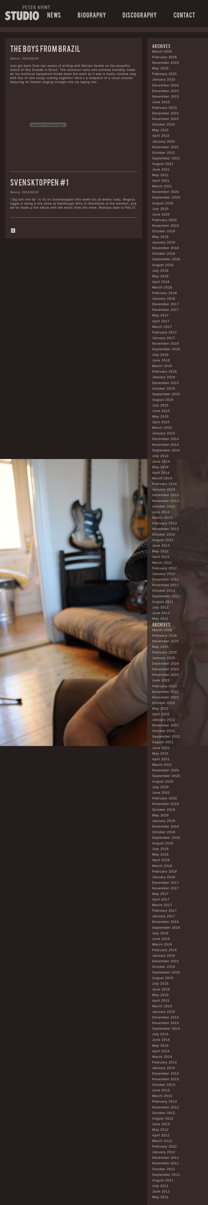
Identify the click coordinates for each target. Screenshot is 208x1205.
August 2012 (163, 540)
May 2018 (160, 276)
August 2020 (163, 203)
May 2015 (160, 416)
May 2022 (160, 130)
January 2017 (163, 338)
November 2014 (165, 445)
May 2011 (160, 618)
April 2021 (161, 180)
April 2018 (161, 282)
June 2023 (161, 102)
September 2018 (166, 259)
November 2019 (165, 225)
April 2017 (161, 321)
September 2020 (166, 197)
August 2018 (163, 265)
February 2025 (164, 74)
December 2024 (165, 85)
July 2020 (160, 209)
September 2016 (166, 349)
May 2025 (160, 68)
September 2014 (166, 450)
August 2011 (163, 602)
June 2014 (161, 461)
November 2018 (165, 248)
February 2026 (164, 57)
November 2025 (165, 63)
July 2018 (160, 270)
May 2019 (160, 237)
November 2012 (165, 529)
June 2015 (161, 411)
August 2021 (163, 164)
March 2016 (162, 366)
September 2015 (166, 394)
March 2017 (162, 327)
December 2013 (165, 495)
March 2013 (162, 518)
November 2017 (165, 310)
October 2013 (163, 506)
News (54, 15)
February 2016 (164, 371)
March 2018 (162, 287)
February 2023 (164, 108)
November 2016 (165, 343)
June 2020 (161, 214)
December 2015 (165, 383)
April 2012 (161, 557)
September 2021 (166, 158)
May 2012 (160, 551)
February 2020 (164, 220)
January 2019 (163, 242)
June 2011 (161, 613)
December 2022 (165, 113)
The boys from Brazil (45, 48)
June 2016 (161, 360)
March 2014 (162, 478)
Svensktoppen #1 (39, 182)
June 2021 (161, 169)
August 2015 (163, 400)
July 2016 (160, 355)
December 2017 (165, 304)
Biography (92, 15)
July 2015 (160, 405)
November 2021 (165, 147)
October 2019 (163, 231)
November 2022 (165, 119)
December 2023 (165, 91)
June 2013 (161, 512)
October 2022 (163, 124)
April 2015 (161, 422)
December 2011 (165, 579)
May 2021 (160, 175)
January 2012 (163, 574)
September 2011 (166, 596)
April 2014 (161, 473)
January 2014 (163, 489)
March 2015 (162, 428)
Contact (184, 15)
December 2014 (165, 439)
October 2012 (163, 534)
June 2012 (161, 545)
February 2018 (164, 293)
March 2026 (162, 51)
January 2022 (163, 141)
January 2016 (163, 377)
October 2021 (163, 153)
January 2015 (163, 433)
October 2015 (163, 388)
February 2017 (164, 332)
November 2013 (165, 501)
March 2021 (162, 186)
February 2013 (164, 523)
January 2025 (163, 79)
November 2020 (165, 192)
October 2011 (163, 590)
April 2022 (161, 136)
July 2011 (160, 607)
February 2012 (164, 568)
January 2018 (163, 298)
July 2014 (160, 456)
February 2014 (164, 484)
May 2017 (160, 315)
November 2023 (165, 96)
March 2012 (162, 563)
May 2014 (160, 467)
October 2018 (163, 253)
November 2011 (165, 585)
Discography (140, 15)
